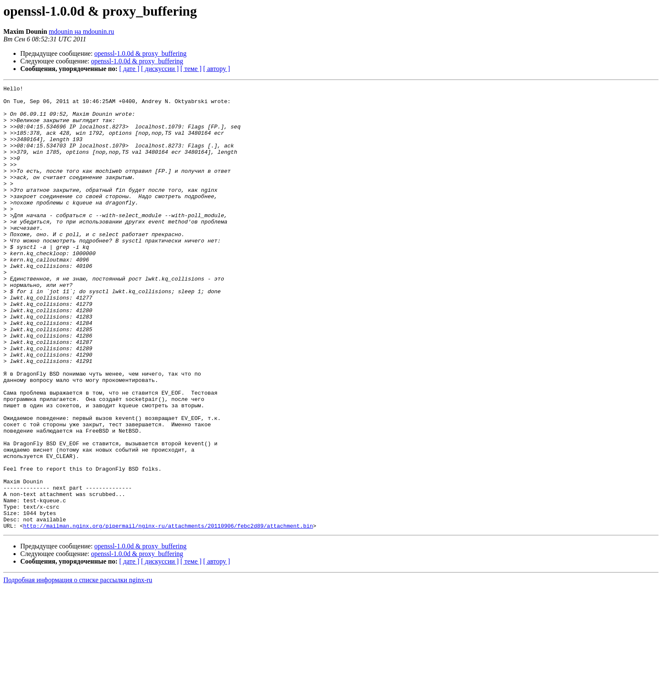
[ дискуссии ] (160, 68)
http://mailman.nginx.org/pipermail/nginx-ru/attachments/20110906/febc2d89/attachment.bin (168, 614)
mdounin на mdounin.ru (81, 31)
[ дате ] (129, 68)
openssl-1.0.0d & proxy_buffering (140, 53)
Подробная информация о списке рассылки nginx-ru (77, 668)
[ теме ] (190, 68)
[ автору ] (216, 68)
